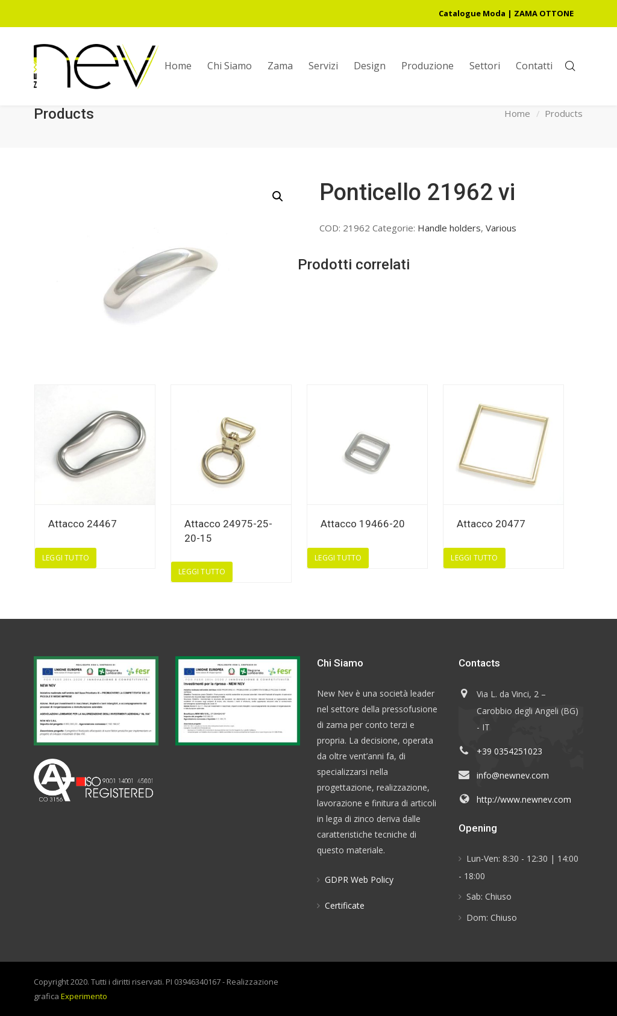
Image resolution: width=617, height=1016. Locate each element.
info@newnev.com (513, 775)
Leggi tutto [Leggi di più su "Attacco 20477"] (474, 558)
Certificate (345, 905)
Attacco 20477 (491, 524)
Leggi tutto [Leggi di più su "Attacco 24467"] (65, 558)
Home (517, 114)
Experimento (84, 996)
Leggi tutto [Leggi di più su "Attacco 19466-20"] (338, 558)
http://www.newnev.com (524, 799)
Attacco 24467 (82, 524)
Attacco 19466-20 (363, 524)
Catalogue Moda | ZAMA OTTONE (506, 13)
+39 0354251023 (509, 751)
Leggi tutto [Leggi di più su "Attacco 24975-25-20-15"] (201, 571)
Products (564, 114)
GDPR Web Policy (359, 879)
